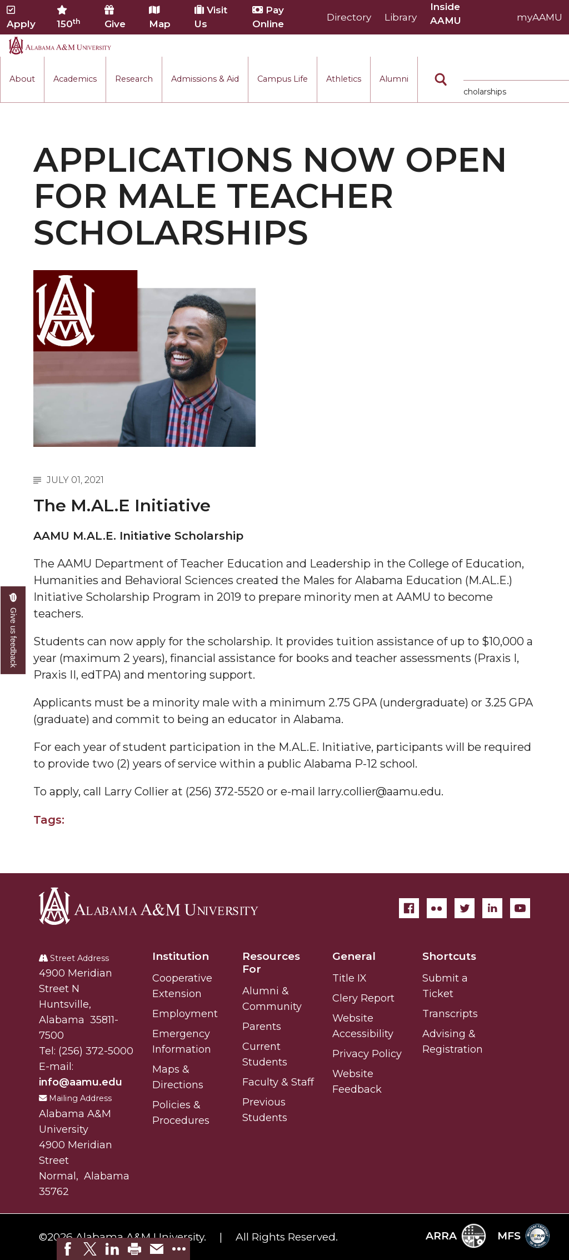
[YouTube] (520, 908)
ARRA (456, 1235)
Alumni (394, 79)
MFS (523, 1235)
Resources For (271, 962)
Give (115, 17)
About (22, 79)
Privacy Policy (367, 1054)
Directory (349, 17)
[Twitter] (465, 908)
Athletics (343, 79)
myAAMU (539, 17)
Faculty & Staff (278, 1082)
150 (69, 17)
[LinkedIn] (492, 908)
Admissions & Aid (205, 79)
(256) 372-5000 (95, 1051)
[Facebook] (409, 908)
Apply (21, 17)
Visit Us (210, 16)
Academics (75, 79)
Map (160, 17)
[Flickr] (437, 908)
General (354, 956)
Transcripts (450, 1014)
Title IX (349, 978)
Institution (180, 956)
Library (401, 17)
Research (134, 79)
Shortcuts (449, 956)
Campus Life (282, 79)
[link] (68, 1249)
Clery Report (363, 998)
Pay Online (268, 16)
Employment (185, 1014)
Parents (261, 1026)
